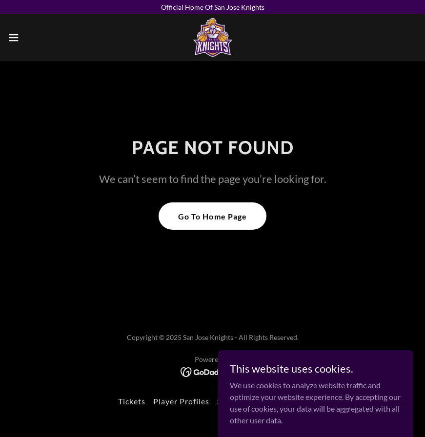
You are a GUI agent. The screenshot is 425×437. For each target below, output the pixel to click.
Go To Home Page (212, 216)
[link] (212, 37)
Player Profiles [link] (181, 401)
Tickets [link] (131, 401)
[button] (35, 37)
